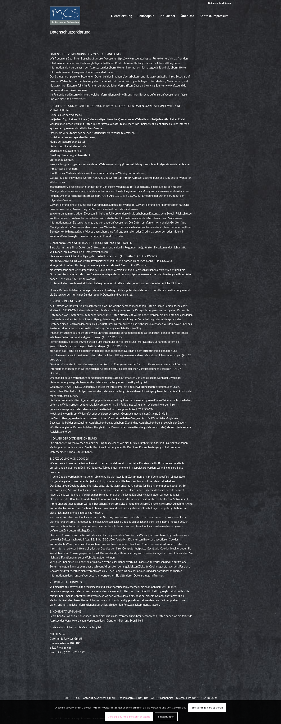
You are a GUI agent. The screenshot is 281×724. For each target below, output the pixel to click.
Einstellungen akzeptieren (207, 707)
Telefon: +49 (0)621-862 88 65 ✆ (196, 697)
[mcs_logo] (65, 15)
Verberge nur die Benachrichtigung (129, 716)
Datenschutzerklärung (219, 3)
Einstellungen (166, 716)
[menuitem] (218, 3)
